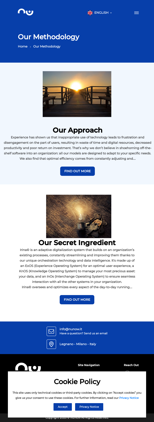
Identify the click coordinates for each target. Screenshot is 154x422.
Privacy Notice (129, 398)
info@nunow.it (71, 329)
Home (25, 46)
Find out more (77, 171)
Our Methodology (46, 46)
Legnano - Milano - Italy (78, 344)
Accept (63, 406)
